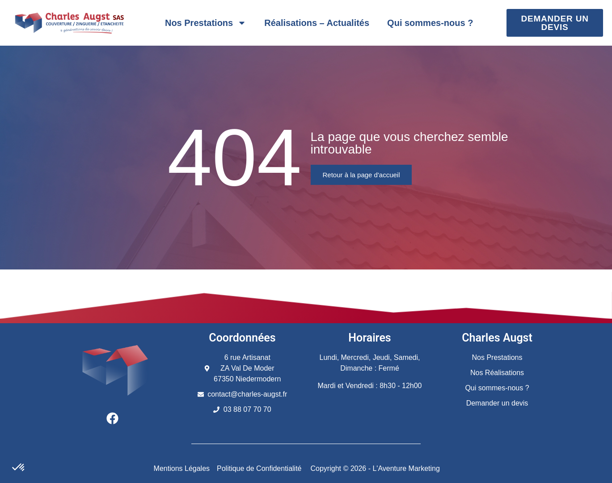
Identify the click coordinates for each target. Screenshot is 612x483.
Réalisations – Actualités (316, 23)
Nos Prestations (205, 23)
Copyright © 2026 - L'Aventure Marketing (375, 468)
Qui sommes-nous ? (430, 23)
